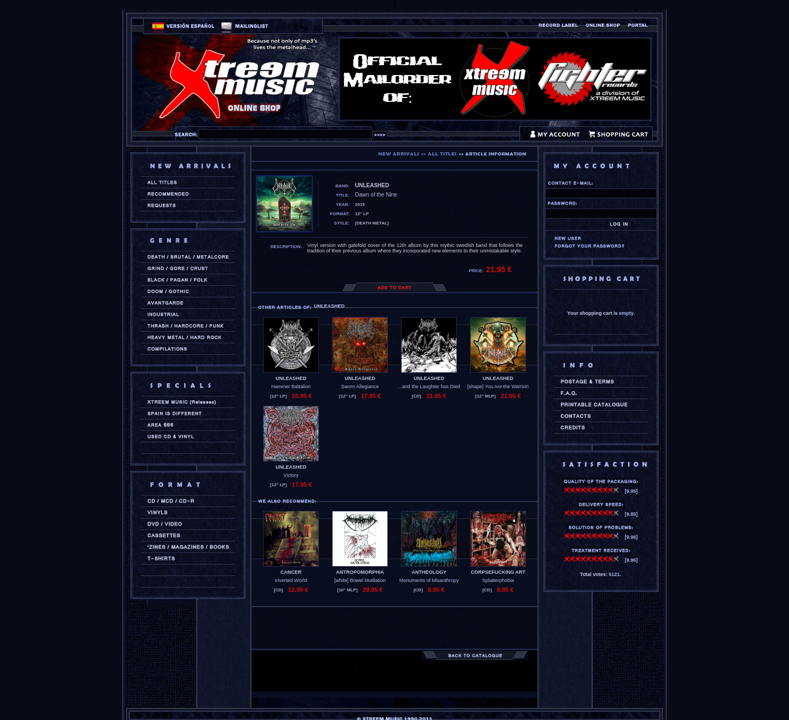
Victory (290, 475)
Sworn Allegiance (360, 386)
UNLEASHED (291, 378)
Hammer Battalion (291, 386)
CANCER (291, 572)
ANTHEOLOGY (429, 572)
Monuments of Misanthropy (429, 580)
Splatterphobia (498, 580)
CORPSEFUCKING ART (498, 572)
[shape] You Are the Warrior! (498, 386)
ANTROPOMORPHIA (360, 572)
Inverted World (291, 580)
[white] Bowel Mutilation (360, 580)
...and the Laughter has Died (429, 386)
